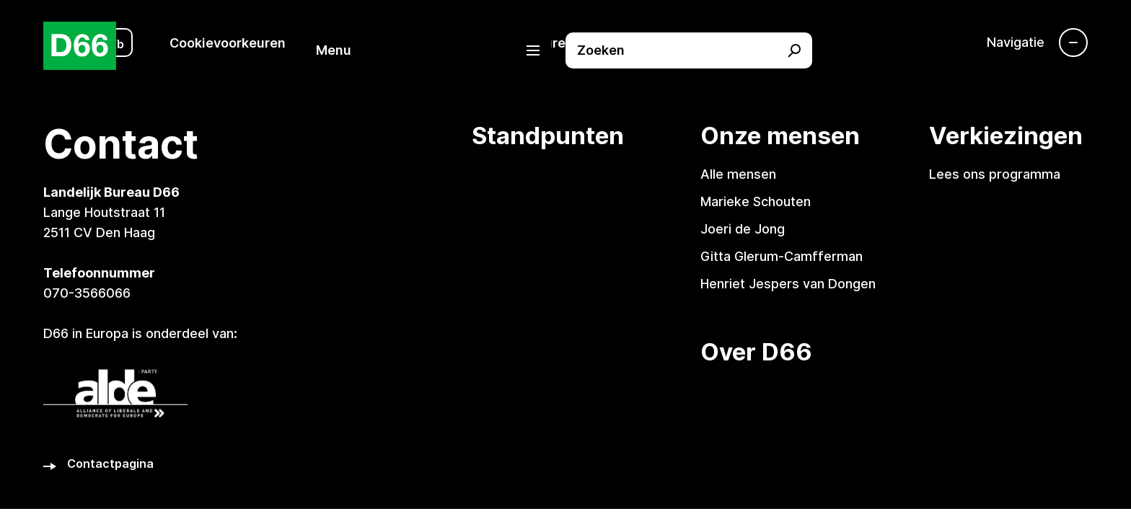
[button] (435, 50)
